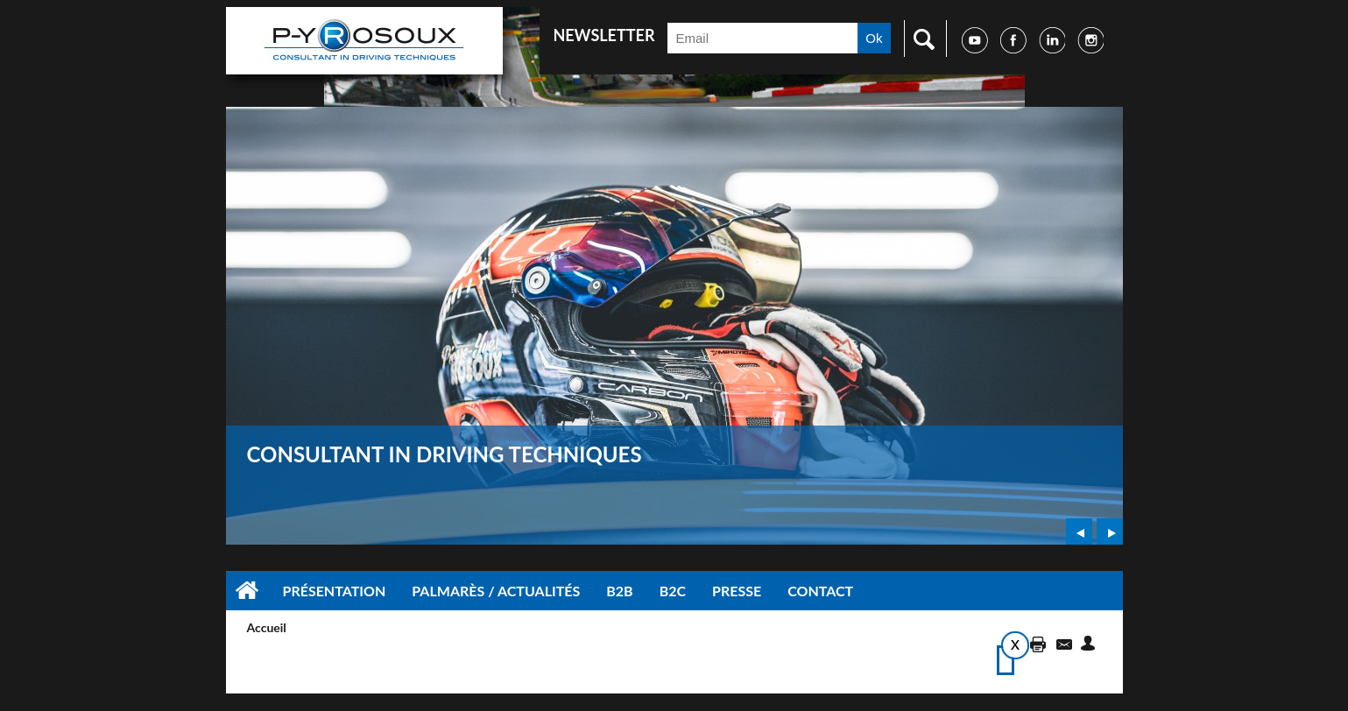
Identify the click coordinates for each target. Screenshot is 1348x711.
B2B (619, 590)
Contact (820, 590)
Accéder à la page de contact (1063, 643)
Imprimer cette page (1035, 643)
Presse (736, 590)
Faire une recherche (919, 38)
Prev (1079, 531)
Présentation (334, 590)
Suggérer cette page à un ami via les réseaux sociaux (1091, 643)
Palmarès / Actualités (496, 590)
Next (1110, 531)
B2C (673, 590)
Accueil (248, 590)
